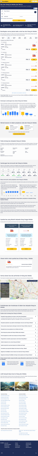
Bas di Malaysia (6, 440)
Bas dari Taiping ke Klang (4, 423)
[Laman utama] (4, 1)
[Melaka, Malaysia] (20, 14)
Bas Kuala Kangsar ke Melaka (23, 410)
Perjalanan (17, 448)
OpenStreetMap (33, 299)
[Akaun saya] (29, 1)
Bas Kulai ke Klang (3, 410)
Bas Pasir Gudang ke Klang (5, 407)
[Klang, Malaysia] (20, 11)
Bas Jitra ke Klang (3, 404)
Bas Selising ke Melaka (22, 423)
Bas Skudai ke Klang (4, 420)
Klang (29, 281)
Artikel (27, 446)
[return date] (28, 16)
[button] (21, 294)
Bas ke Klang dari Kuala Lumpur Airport (6, 431)
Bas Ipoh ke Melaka (22, 401)
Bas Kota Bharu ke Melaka (22, 409)
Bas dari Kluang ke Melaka (23, 407)
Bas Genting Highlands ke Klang (5, 401)
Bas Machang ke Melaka (22, 415)
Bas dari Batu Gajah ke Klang (5, 396)
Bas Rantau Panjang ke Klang (5, 415)
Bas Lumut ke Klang (4, 412)
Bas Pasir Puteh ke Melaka (23, 418)
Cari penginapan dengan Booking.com (7, 18)
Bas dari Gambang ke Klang (5, 399)
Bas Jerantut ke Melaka (22, 402)
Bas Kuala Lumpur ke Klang (5, 409)
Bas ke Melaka (16, 440)
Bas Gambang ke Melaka (22, 399)
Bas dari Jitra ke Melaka (22, 404)
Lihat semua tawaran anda (19, 134)
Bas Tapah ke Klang (4, 426)
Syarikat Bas (6, 448)
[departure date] (11, 16)
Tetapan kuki (17, 446)
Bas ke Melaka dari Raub (22, 420)
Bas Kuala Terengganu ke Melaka (23, 412)
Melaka (34, 281)
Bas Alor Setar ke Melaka (22, 396)
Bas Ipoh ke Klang (3, 402)
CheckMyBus (2, 440)
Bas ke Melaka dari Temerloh (23, 426)
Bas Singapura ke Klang (4, 418)
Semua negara (28, 448)
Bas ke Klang (11, 440)
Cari (34, 49)
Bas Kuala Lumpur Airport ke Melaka (24, 435)
